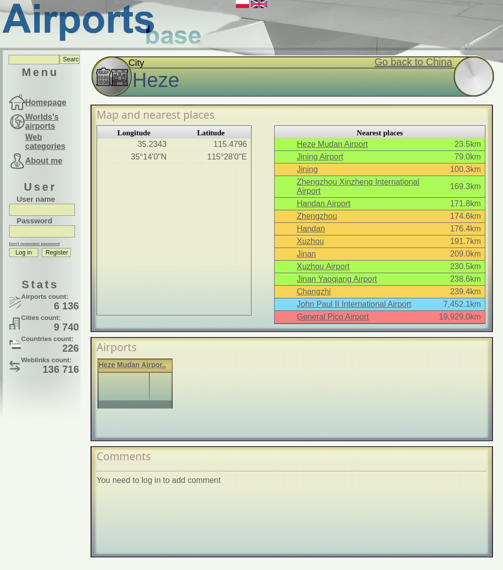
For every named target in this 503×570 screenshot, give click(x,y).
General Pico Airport (333, 316)
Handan (311, 228)
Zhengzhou (317, 216)
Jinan (306, 254)
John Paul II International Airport (354, 304)
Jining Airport (320, 156)
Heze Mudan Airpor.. (132, 365)
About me (43, 160)
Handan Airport (324, 203)
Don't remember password (34, 243)
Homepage (45, 102)
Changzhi (314, 291)
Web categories (45, 141)
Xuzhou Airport (323, 266)
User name (36, 199)
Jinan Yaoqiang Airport (337, 279)
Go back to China (413, 61)
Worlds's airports (42, 121)
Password (34, 220)
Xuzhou (310, 241)
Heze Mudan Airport (332, 144)
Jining (307, 169)
